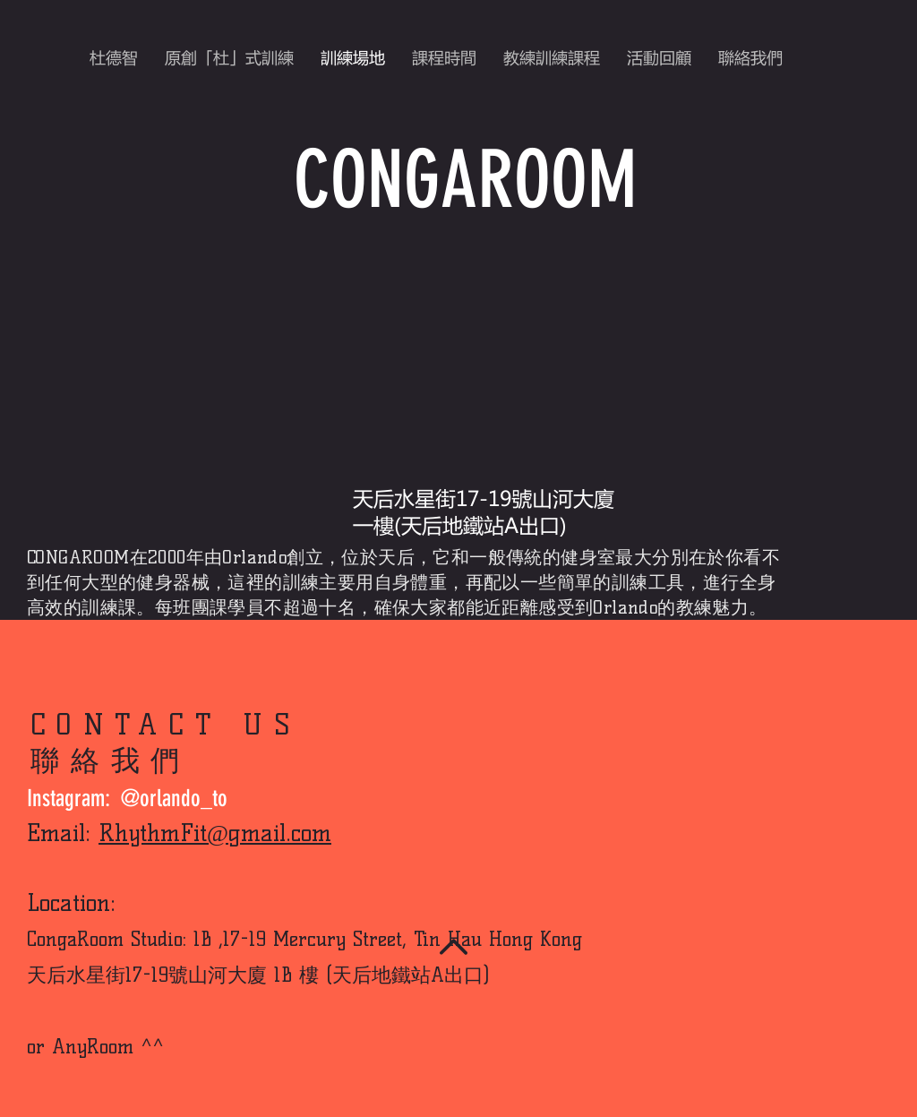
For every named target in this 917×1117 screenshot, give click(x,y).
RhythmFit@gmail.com (215, 833)
